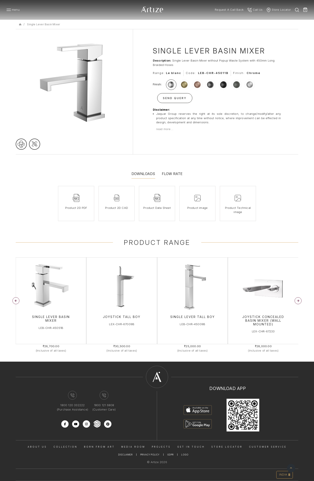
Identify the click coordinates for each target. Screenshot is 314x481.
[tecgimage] (34, 144)
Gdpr (170, 454)
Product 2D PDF (76, 208)
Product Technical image (238, 210)
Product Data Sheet (157, 208)
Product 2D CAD (116, 208)
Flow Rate (172, 173)
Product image (197, 208)
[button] (298, 300)
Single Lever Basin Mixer (43, 24)
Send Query (175, 98)
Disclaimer (125, 454)
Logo (184, 454)
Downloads (143, 173)
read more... (164, 129)
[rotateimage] (21, 144)
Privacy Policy (150, 454)
